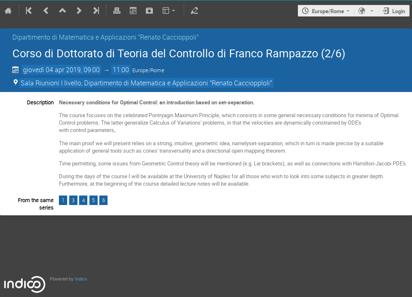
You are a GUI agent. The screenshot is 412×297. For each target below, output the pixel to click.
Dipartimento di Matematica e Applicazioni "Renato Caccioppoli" (105, 37)
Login (398, 11)
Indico (81, 279)
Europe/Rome (328, 11)
